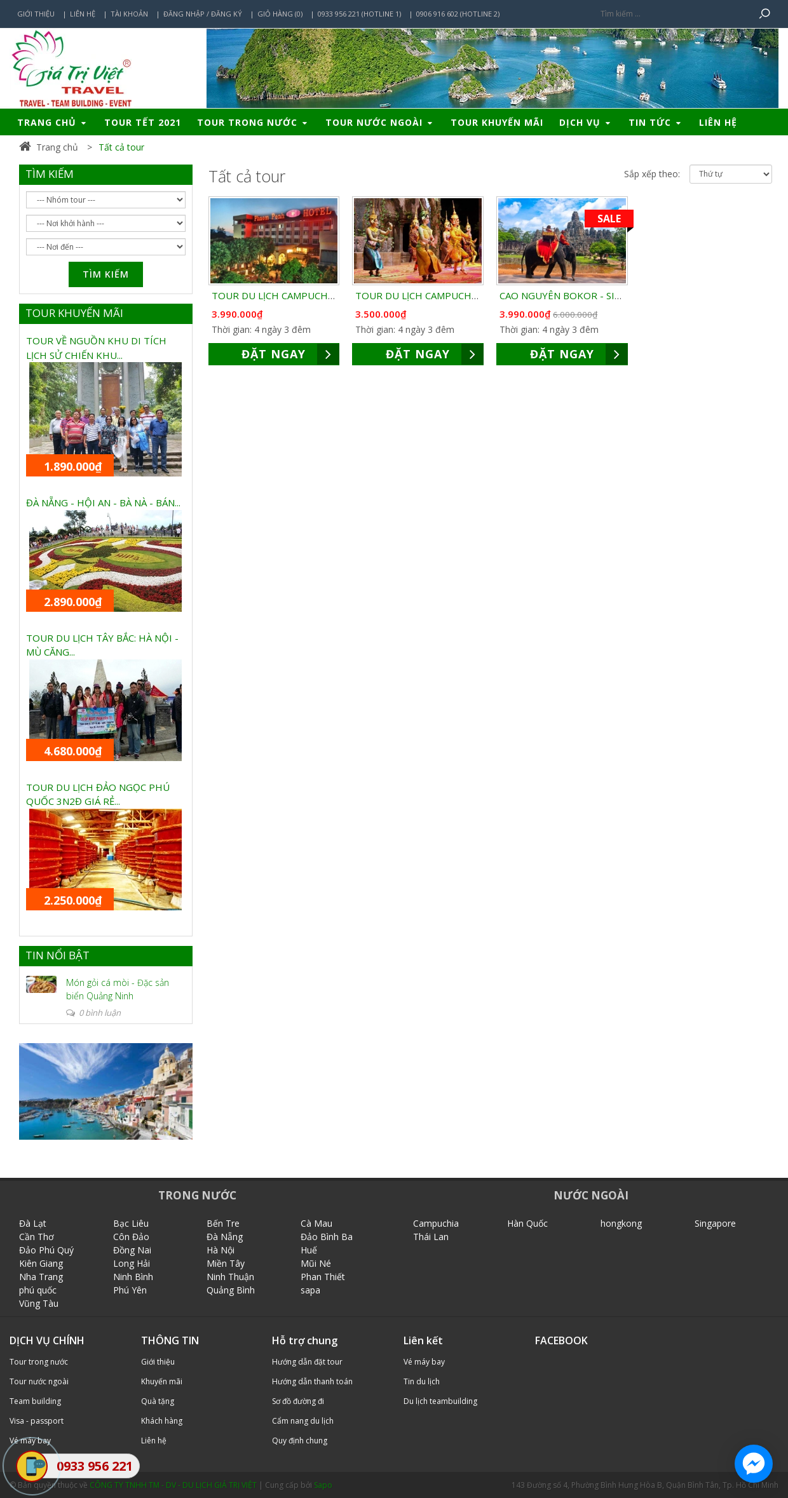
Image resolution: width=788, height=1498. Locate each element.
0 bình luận (93, 1012)
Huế (309, 1250)
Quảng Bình (231, 1290)
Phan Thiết (323, 1277)
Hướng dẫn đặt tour (307, 1361)
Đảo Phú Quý (46, 1250)
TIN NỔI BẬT (57, 955)
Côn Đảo (131, 1237)
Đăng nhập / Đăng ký (202, 13)
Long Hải (131, 1263)
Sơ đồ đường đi (298, 1401)
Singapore (715, 1223)
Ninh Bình (133, 1277)
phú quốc (38, 1290)
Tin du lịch (422, 1381)
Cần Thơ (36, 1237)
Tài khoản (129, 13)
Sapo (323, 1485)
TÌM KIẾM (49, 173)
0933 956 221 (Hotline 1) (359, 13)
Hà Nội (220, 1250)
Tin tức (655, 122)
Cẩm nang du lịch (303, 1420)
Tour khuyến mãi (497, 122)
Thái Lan (431, 1237)
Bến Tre (223, 1223)
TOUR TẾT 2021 (142, 122)
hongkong (621, 1223)
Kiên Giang (41, 1263)
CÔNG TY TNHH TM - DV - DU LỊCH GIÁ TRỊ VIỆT (173, 1485)
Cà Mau (316, 1223)
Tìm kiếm (106, 274)
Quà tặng (157, 1401)
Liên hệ (82, 13)
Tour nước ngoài (380, 122)
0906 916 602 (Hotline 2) (457, 13)
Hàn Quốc (527, 1223)
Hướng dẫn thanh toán (312, 1381)
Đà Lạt (32, 1223)
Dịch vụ (586, 122)
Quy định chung (299, 1440)
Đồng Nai (132, 1250)
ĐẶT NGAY (290, 354)
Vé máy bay (424, 1361)
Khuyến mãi (161, 1381)
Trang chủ (52, 122)
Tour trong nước (253, 122)
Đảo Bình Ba (327, 1237)
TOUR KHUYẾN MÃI (74, 313)
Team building (35, 1401)
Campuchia (436, 1223)
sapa (310, 1290)
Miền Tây (226, 1263)
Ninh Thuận (230, 1277)
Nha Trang (41, 1277)
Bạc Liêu (131, 1223)
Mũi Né (316, 1263)
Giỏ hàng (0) (279, 13)
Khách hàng (161, 1420)
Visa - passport (37, 1420)
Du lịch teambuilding (440, 1401)
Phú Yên (130, 1290)
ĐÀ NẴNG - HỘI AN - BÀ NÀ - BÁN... (103, 502)
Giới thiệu (36, 13)
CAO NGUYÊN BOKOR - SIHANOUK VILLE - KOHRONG (620, 295)
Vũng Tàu (38, 1303)
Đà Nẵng (225, 1237)
